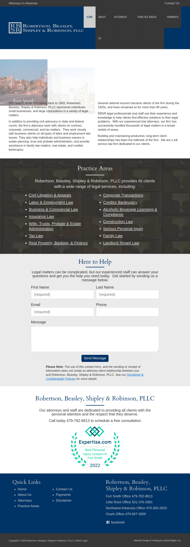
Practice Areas (150, 17)
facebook (115, 522)
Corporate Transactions (123, 195)
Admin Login (81, 540)
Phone (101, 305)
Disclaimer (63, 500)
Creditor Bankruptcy (120, 202)
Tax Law (36, 235)
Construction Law (118, 221)
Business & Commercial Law (53, 209)
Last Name (105, 287)
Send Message (95, 358)
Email (35, 305)
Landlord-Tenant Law (121, 243)
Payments (172, 17)
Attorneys (127, 17)
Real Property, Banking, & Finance (58, 243)
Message (38, 322)
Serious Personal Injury (123, 228)
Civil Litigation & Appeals (50, 195)
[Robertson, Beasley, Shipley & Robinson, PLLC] (46, 17)
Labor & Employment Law (51, 202)
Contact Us (172, 3)
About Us (108, 17)
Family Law (113, 235)
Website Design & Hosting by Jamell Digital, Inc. (157, 540)
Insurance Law (41, 216)
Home (94, 17)
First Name (40, 287)
